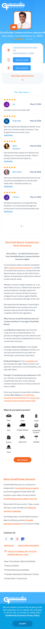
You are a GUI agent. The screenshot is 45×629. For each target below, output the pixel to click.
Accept (22, 624)
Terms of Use (22, 578)
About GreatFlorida (28, 561)
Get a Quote (22, 460)
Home (6, 561)
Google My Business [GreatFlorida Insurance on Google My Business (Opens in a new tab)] (22, 539)
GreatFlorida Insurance (28, 546)
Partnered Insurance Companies (17, 570)
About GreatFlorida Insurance (19, 479)
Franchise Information (13, 574)
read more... (8, 135)
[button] (22, 78)
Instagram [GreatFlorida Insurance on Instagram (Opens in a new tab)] (17, 539)
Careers (36, 574)
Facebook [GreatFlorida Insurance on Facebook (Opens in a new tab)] (6, 539)
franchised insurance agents (27, 488)
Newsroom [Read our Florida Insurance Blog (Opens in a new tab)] (9, 546)
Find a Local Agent (12, 565)
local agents (30, 361)
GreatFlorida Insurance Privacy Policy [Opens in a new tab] (22, 615)
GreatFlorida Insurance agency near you (20, 499)
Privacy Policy (10, 578)
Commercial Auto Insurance (19, 267)
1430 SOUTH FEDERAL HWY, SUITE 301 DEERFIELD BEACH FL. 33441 (20, 553)
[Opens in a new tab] (22, 50)
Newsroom (27, 574)
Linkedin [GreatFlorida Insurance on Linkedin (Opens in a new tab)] (12, 539)
